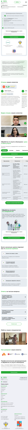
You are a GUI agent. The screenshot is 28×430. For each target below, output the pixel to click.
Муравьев (3, 389)
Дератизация (4, 393)
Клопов (2, 390)
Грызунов (3, 395)
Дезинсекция (4, 386)
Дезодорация (4, 409)
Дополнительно (18, 413)
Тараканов (3, 387)
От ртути (16, 415)
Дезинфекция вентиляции (7, 404)
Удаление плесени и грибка (7, 403)
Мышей (2, 398)
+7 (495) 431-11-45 (4, 5)
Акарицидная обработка (20, 418)
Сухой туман (3, 410)
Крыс (2, 396)
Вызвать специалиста (17, 2)
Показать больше (14, 372)
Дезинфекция (4, 401)
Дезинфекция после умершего (8, 406)
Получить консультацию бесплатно (15, 202)
